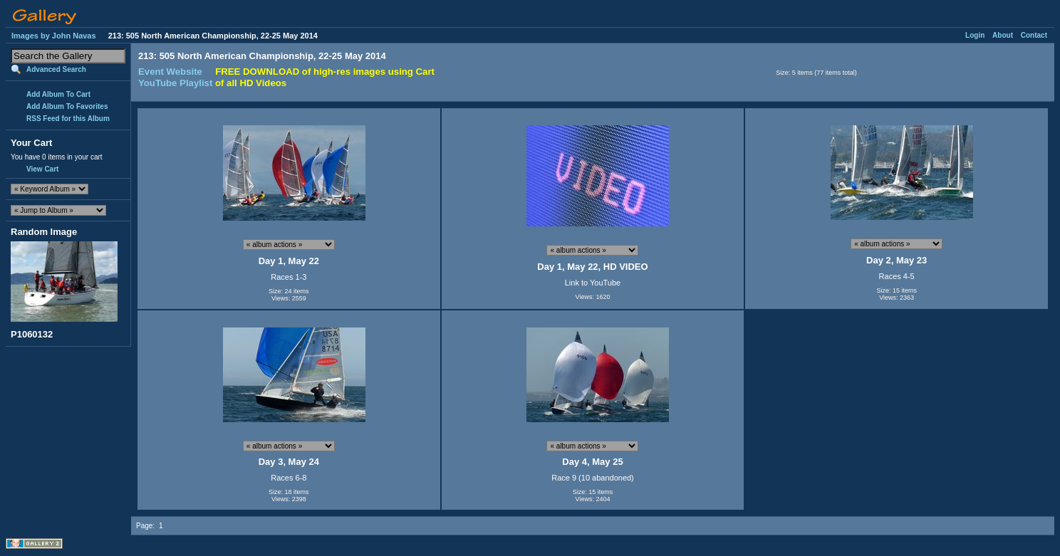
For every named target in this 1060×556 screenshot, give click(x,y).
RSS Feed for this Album (68, 118)
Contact (1034, 35)
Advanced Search (56, 69)
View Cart (42, 169)
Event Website (170, 71)
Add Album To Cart (58, 94)
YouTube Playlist (175, 83)
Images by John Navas (53, 35)
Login (974, 35)
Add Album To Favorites (67, 106)
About (1002, 35)
